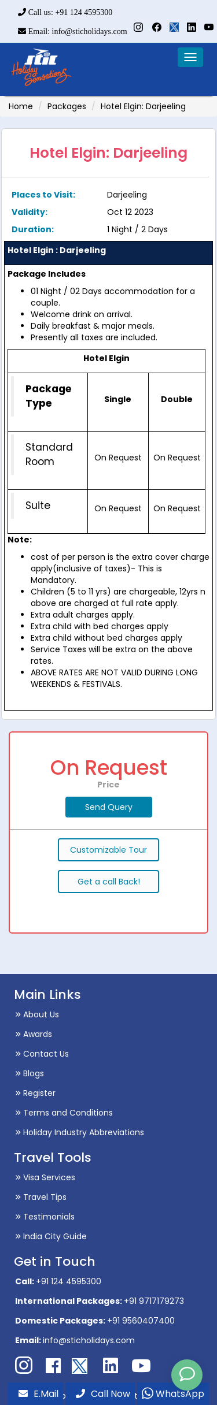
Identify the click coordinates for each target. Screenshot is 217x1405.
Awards (33, 1034)
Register (35, 1093)
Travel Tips (41, 1197)
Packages (66, 106)
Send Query (109, 807)
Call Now (103, 1393)
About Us (37, 1014)
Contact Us (42, 1054)
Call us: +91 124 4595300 (65, 12)
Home (21, 106)
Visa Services (45, 1177)
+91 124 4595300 (68, 1281)
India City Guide (51, 1236)
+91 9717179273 (154, 1301)
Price (108, 784)
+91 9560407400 (141, 1320)
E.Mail (38, 1393)
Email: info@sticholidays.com (72, 31)
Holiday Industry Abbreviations (79, 1132)
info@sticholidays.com (89, 1340)
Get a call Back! (109, 881)
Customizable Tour (108, 850)
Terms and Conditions (64, 1112)
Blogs (29, 1073)
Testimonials (45, 1216)
